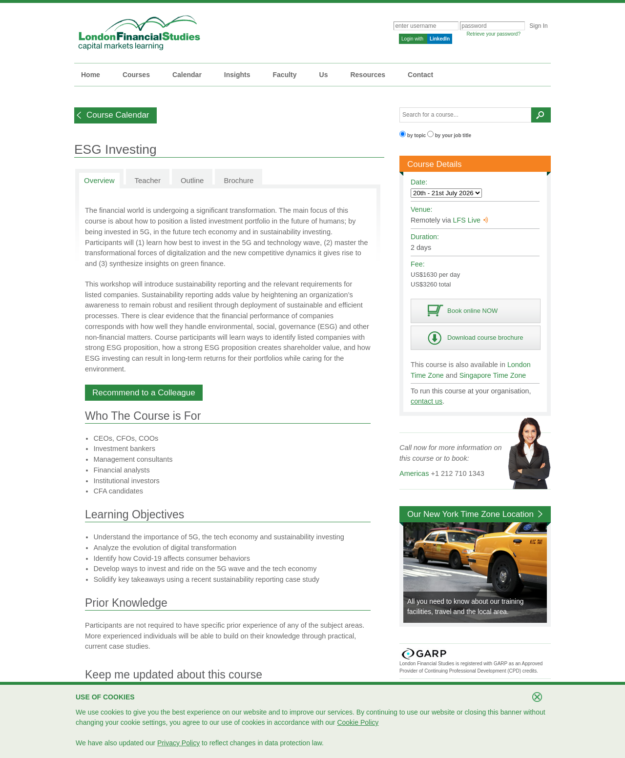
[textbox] (465, 115)
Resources (367, 75)
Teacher (148, 180)
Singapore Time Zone (492, 375)
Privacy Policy (178, 743)
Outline (192, 180)
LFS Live (470, 220)
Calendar (187, 75)
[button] (115, 115)
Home (90, 75)
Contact (420, 75)
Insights (237, 75)
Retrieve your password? (493, 34)
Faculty (285, 75)
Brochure (238, 180)
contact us (426, 401)
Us (323, 75)
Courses (136, 75)
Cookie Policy (357, 722)
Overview (99, 180)
